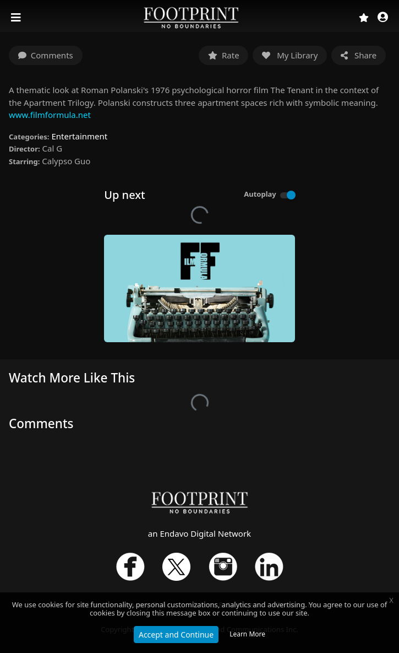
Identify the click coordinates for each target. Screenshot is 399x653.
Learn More (247, 634)
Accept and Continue (176, 634)
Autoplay (260, 194)
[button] (382, 18)
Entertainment (79, 136)
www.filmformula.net (50, 114)
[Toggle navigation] (17, 17)
